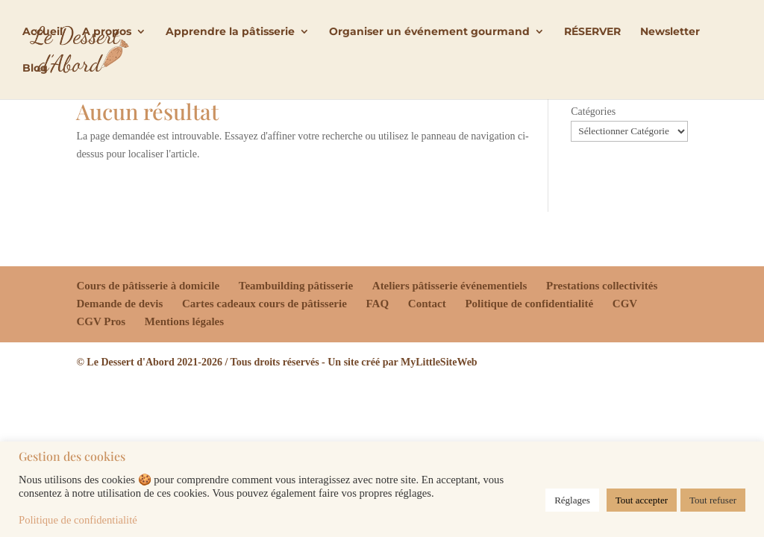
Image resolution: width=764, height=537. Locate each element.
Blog (35, 69)
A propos (106, 32)
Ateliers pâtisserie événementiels (449, 286)
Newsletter (670, 32)
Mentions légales (184, 321)
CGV (625, 304)
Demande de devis (119, 304)
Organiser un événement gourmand (429, 32)
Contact (427, 304)
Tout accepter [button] (642, 500)
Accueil (42, 32)
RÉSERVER (592, 32)
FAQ (377, 304)
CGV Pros (100, 321)
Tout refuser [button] (712, 500)
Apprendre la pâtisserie (230, 32)
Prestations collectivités (601, 286)
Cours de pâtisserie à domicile (147, 286)
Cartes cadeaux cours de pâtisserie (264, 304)
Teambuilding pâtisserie (296, 286)
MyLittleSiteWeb (439, 362)
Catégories (593, 111)
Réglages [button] (572, 500)
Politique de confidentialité (529, 304)
